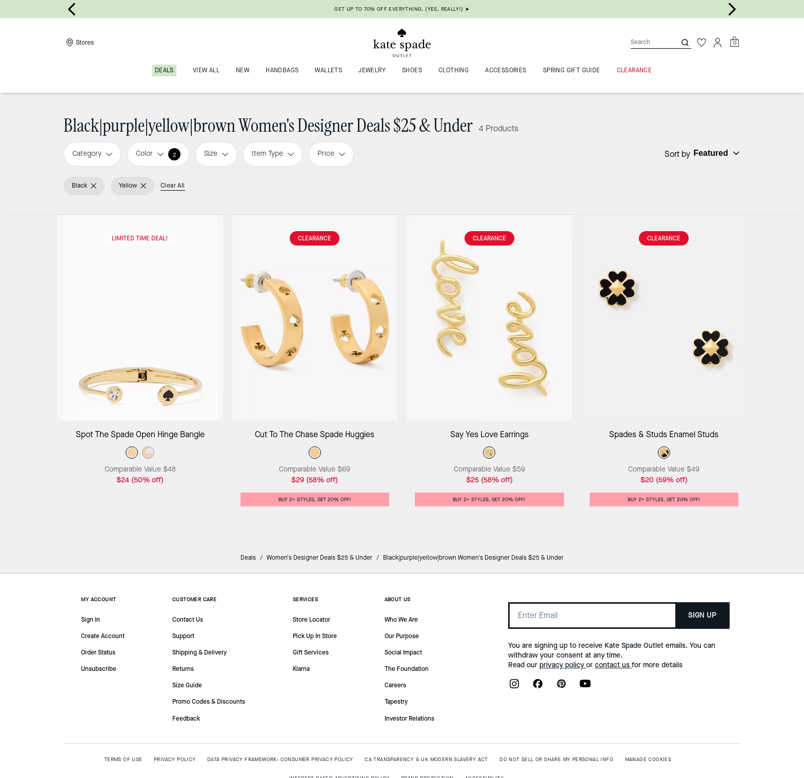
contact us (613, 665)
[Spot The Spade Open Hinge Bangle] (140, 318)
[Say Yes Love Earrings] (489, 318)
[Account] (718, 42)
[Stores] (79, 42)
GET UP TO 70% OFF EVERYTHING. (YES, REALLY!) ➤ (401, 9)
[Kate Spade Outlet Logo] (402, 42)
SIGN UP (702, 615)
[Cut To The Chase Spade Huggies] (315, 318)
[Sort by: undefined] (715, 153)
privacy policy (562, 665)
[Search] (645, 42)
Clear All (172, 185)
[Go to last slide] (72, 9)
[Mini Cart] (734, 42)
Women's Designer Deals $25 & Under (319, 558)
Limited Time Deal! (140, 238)
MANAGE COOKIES (648, 759)
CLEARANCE (314, 238)
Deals (248, 558)
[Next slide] (732, 9)
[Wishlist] (701, 42)
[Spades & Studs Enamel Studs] (664, 318)
